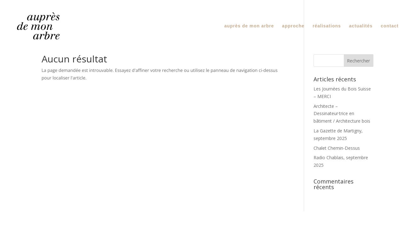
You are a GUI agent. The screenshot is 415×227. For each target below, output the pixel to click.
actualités (361, 26)
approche (293, 26)
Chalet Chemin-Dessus (337, 148)
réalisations (327, 26)
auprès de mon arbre (249, 26)
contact (390, 26)
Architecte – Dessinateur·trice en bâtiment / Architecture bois (342, 113)
